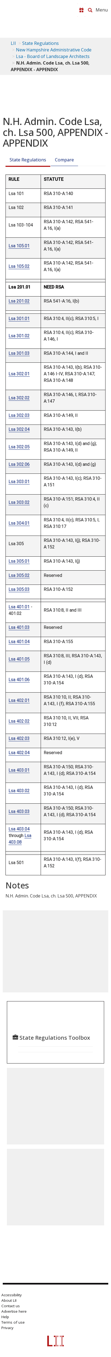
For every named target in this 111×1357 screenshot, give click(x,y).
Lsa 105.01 (19, 245)
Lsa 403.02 (19, 790)
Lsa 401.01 (19, 606)
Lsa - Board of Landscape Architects (53, 56)
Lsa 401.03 (19, 627)
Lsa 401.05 (19, 659)
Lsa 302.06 (19, 464)
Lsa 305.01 (19, 561)
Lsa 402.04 (19, 752)
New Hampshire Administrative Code (53, 50)
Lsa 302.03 (19, 415)
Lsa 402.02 (19, 721)
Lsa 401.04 (19, 641)
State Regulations (40, 43)
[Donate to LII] (81, 10)
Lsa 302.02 (19, 397)
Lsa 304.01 (19, 523)
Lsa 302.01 (19, 373)
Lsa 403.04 (19, 829)
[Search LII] (90, 10)
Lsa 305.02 (19, 575)
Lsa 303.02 (19, 502)
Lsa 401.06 (19, 679)
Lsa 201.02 (19, 301)
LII (13, 43)
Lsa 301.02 (19, 335)
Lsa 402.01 (19, 700)
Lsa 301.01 (19, 318)
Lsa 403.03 (19, 811)
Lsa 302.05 (19, 446)
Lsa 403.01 (19, 770)
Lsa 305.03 (19, 589)
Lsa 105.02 (19, 266)
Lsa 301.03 (19, 353)
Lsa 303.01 (19, 481)
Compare (64, 160)
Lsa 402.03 (19, 738)
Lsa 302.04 (19, 429)
